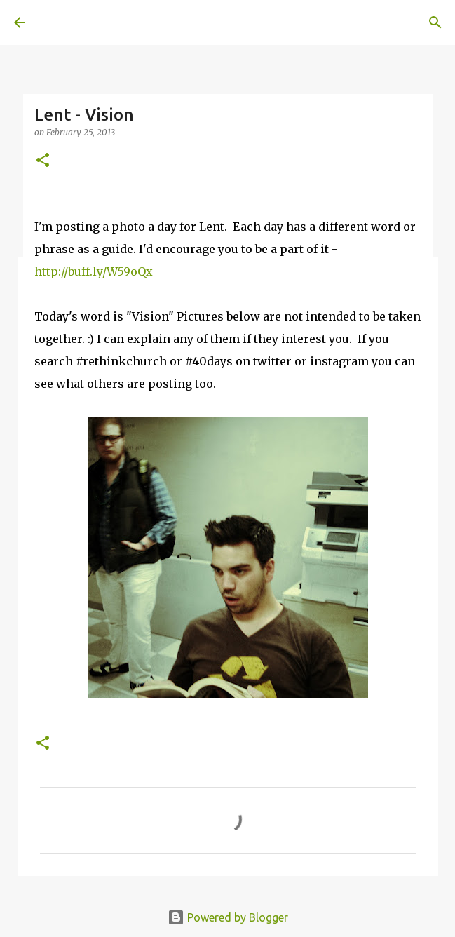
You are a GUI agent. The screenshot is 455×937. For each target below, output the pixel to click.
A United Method (84, 22)
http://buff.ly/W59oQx (93, 271)
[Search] (435, 22)
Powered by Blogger (228, 917)
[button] (42, 160)
